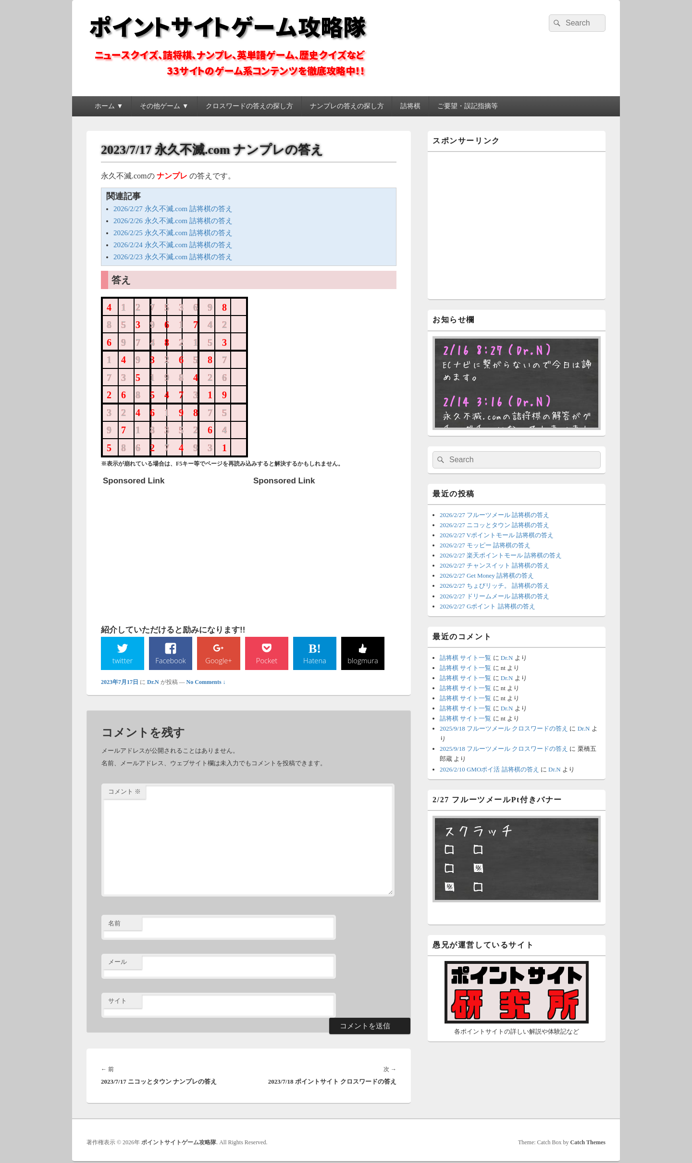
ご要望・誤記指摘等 (467, 106)
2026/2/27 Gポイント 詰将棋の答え (487, 606)
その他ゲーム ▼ (164, 106)
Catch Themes (588, 1143)
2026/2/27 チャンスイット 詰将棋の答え (494, 565)
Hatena (314, 661)
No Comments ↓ (206, 683)
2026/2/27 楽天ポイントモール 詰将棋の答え (501, 555)
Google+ (218, 661)
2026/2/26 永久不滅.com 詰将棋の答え (173, 221)
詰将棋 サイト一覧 (465, 657)
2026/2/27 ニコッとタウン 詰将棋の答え (494, 525)
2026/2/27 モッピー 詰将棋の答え (485, 545)
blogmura (362, 661)
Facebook (170, 661)
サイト (117, 1001)
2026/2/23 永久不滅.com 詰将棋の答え (173, 257)
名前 (114, 924)
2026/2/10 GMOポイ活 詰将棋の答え (489, 769)
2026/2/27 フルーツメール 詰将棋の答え (494, 514)
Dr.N (153, 683)
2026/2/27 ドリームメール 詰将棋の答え (494, 596)
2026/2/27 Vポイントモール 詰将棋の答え (497, 535)
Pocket (266, 661)
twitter (122, 661)
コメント (124, 792)
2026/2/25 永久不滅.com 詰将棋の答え (173, 233)
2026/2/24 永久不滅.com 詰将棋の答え (173, 245)
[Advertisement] (175, 550)
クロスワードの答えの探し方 (249, 106)
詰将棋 (410, 106)
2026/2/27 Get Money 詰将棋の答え (487, 575)
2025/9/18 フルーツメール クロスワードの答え (504, 728)
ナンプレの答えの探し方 (347, 106)
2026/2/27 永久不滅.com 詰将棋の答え (173, 209)
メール (117, 962)
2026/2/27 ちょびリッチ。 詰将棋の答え (494, 585)
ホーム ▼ (109, 106)
